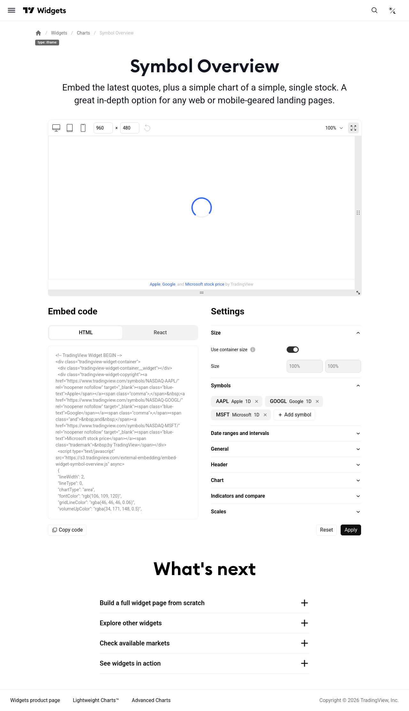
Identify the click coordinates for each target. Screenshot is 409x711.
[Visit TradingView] (29, 10)
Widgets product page (35, 700)
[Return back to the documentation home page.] (38, 33)
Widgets (59, 33)
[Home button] (51, 10)
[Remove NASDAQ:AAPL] (256, 401)
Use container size (229, 349)
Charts (83, 33)
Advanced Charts (151, 700)
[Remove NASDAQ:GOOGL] (317, 401)
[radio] (85, 332)
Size (215, 366)
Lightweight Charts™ (96, 700)
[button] (286, 333)
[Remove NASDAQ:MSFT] (265, 415)
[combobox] (334, 127)
